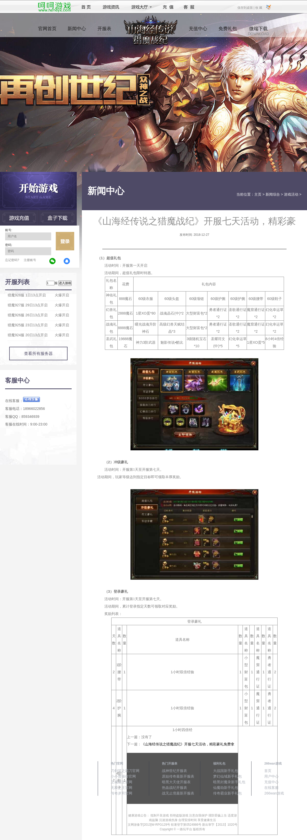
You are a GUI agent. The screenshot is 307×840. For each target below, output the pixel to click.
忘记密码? (12, 260)
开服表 (104, 31)
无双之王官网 (121, 788)
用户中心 (271, 776)
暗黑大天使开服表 (176, 782)
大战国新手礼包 (225, 771)
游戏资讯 (111, 7)
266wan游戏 (274, 793)
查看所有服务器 (38, 353)
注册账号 (30, 260)
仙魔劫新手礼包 (225, 788)
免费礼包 (227, 31)
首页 (86, 7)
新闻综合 (273, 194)
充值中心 (198, 31)
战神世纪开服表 (174, 771)
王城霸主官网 (121, 782)
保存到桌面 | (246, 7)
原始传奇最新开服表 (178, 776)
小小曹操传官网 (123, 776)
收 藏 (258, 7)
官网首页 (47, 31)
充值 (168, 7)
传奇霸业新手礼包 (227, 793)
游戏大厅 (140, 7)
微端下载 (258, 31)
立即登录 (65, 241)
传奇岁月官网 (121, 793)
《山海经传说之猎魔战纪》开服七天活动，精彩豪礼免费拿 (187, 744)
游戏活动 (291, 194)
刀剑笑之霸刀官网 (125, 771)
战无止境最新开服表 (178, 793)
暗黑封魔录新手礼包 (229, 782)
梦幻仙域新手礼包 (227, 776)
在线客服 (271, 788)
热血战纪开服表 (174, 788)
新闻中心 (77, 31)
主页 (257, 194)
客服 (189, 7)
